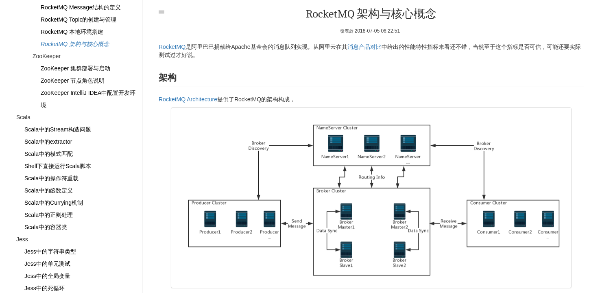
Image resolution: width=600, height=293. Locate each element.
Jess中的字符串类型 (50, 251)
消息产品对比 (364, 47)
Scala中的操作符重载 (51, 178)
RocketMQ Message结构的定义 (81, 7)
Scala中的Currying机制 (53, 202)
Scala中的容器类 (45, 227)
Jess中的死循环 (44, 288)
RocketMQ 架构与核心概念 (75, 44)
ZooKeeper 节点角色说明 (73, 80)
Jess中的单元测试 (47, 263)
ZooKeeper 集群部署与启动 (75, 68)
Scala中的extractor (48, 141)
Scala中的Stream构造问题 (57, 129)
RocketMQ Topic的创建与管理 (78, 19)
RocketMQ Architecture (188, 99)
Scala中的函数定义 (48, 190)
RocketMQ (172, 47)
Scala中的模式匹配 (48, 154)
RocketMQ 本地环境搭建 (72, 31)
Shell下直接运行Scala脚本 (57, 166)
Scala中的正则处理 (48, 215)
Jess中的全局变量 (47, 276)
